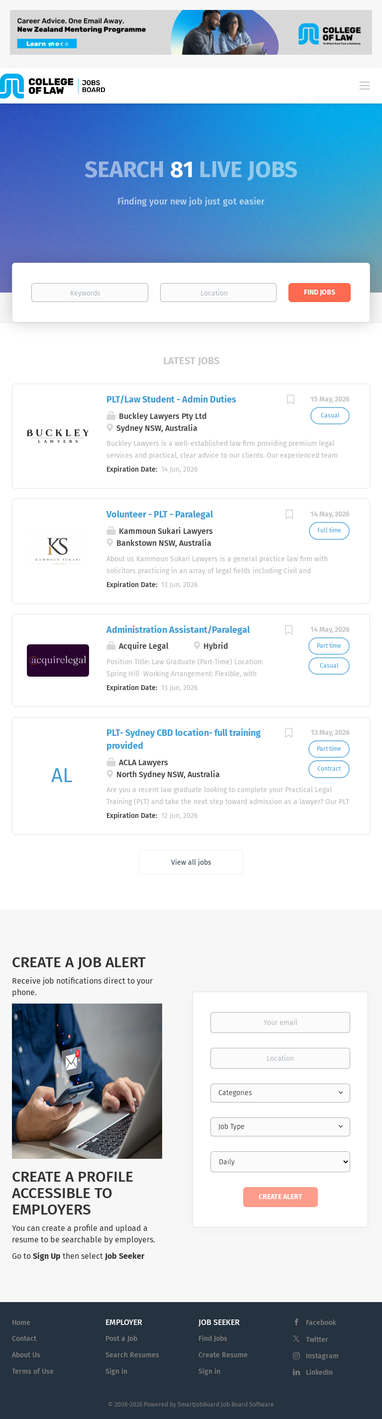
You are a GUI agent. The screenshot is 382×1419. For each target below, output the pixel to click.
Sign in (116, 1371)
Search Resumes (132, 1355)
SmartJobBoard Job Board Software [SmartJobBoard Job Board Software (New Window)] (226, 1404)
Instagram (322, 1356)
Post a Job (121, 1338)
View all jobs (191, 862)
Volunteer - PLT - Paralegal (159, 514)
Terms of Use (33, 1371)
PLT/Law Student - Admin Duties (171, 399)
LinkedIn (319, 1372)
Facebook (321, 1322)
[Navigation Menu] (365, 85)
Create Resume (223, 1355)
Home (21, 1322)
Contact (24, 1338)
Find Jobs (319, 292)
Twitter (317, 1339)
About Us (26, 1355)
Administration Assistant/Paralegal (178, 629)
